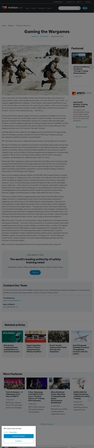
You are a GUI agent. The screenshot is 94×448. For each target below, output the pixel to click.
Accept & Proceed (19, 443)
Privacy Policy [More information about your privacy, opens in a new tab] (13, 439)
